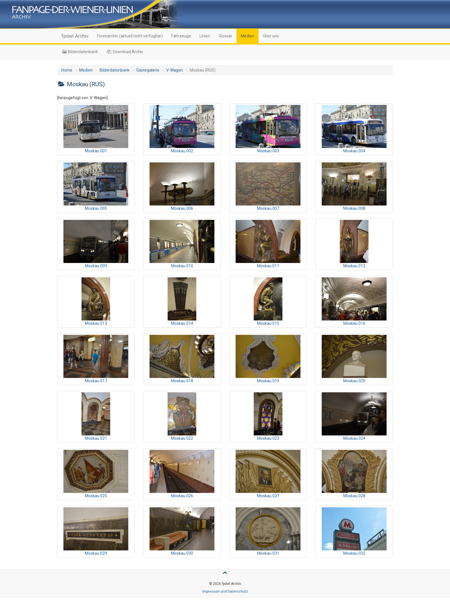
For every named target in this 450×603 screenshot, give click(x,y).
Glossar (225, 36)
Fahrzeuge (181, 36)
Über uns (271, 36)
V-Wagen (174, 70)
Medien (247, 36)
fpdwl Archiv (74, 36)
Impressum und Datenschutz (225, 591)
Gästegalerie (147, 70)
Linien (204, 36)
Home (66, 70)
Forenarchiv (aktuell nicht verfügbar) (130, 36)
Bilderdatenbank (79, 51)
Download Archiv (124, 51)
